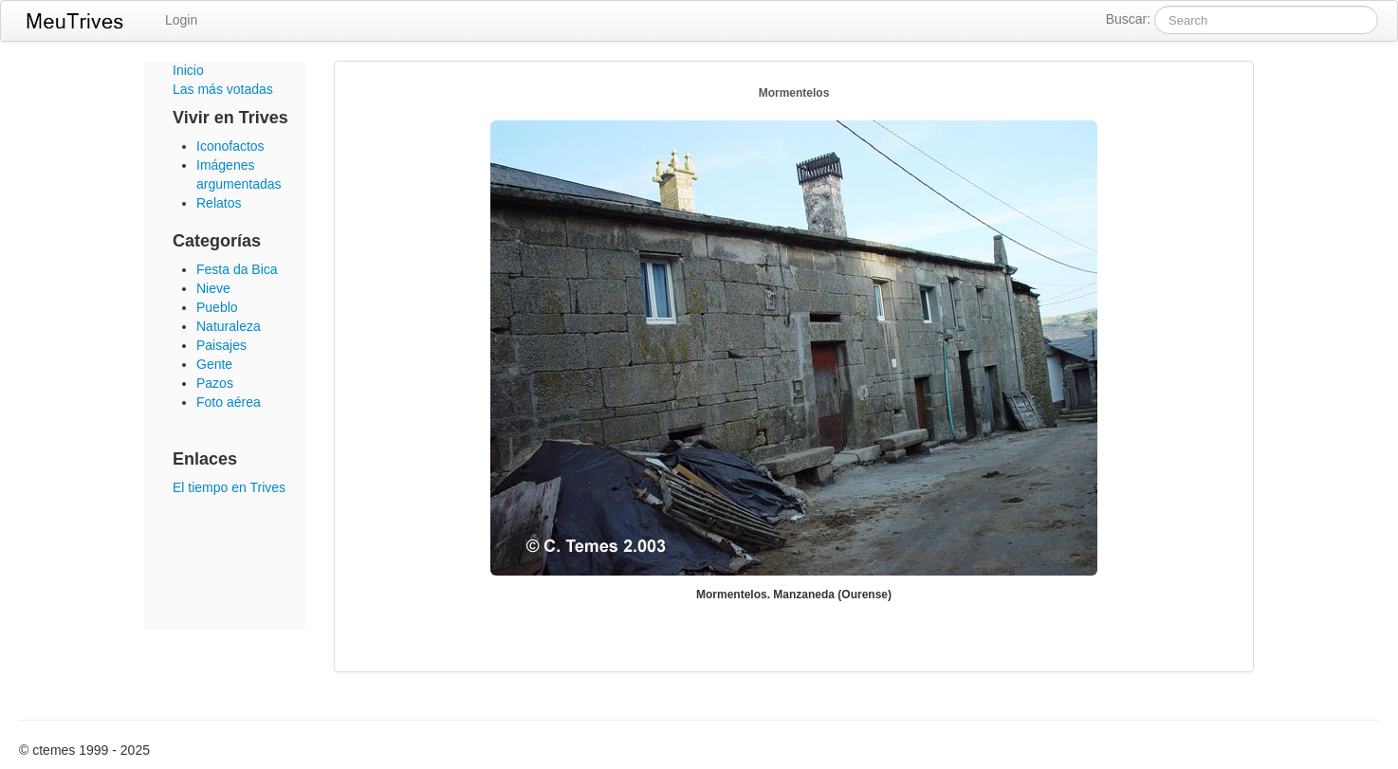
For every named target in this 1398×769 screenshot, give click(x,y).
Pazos (214, 383)
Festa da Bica (237, 269)
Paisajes (221, 345)
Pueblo (217, 307)
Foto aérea (228, 402)
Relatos (218, 203)
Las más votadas (223, 89)
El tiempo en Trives (229, 487)
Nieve (213, 288)
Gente (214, 364)
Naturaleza (228, 326)
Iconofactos (230, 146)
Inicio (188, 70)
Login (181, 19)
